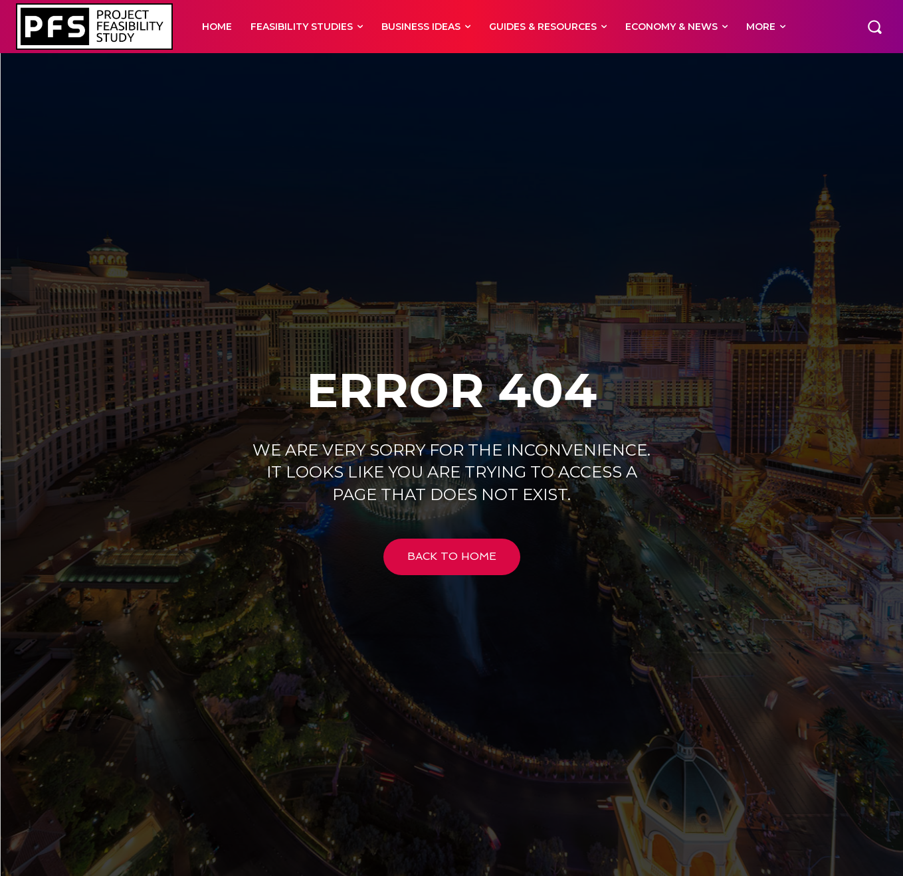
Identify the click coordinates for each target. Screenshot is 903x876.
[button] (874, 26)
